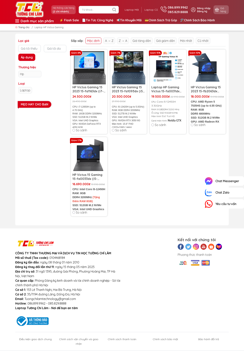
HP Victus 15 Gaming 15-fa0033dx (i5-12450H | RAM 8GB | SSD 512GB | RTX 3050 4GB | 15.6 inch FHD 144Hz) (88, 177)
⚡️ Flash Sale (69, 20)
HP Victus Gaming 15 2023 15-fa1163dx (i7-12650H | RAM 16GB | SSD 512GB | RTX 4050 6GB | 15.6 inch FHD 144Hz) (88, 89)
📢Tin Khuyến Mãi (129, 20)
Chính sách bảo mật (165, 339)
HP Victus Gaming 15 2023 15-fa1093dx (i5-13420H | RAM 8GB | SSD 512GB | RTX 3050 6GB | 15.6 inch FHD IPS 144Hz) (128, 89)
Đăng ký (202, 11)
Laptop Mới (131, 9)
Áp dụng (27, 57)
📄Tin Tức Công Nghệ (97, 20)
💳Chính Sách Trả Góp (161, 20)
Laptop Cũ (151, 9)
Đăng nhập (203, 8)
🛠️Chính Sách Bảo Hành (197, 20)
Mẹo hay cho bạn (34, 104)
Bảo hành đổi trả (208, 339)
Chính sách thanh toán (122, 339)
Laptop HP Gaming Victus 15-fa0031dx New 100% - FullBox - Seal (166, 89)
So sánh (79, 130)
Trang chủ (22, 27)
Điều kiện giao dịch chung (35, 339)
